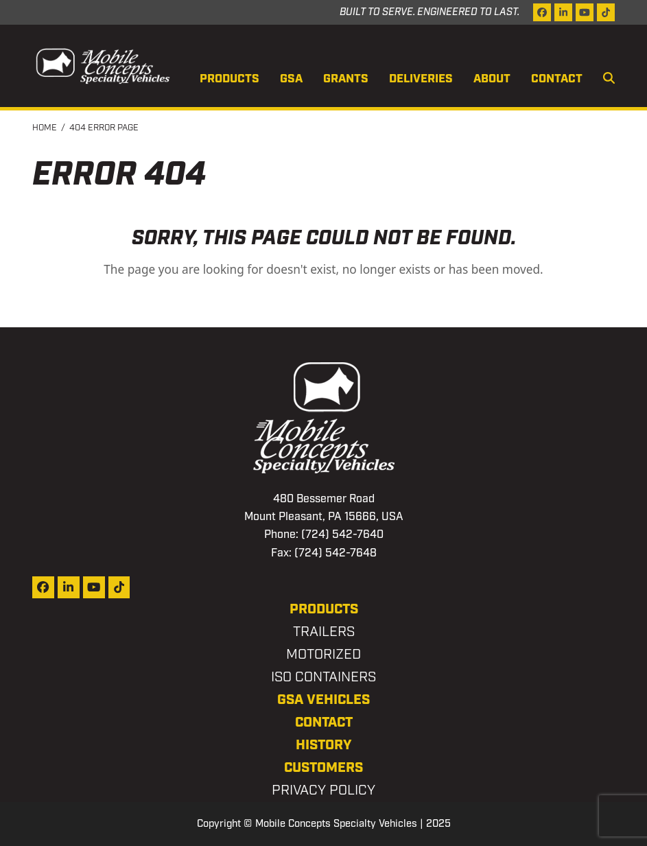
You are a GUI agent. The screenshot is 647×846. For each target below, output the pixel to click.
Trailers (324, 632)
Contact (324, 722)
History (324, 745)
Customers (323, 768)
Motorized (323, 654)
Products (324, 609)
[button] (609, 79)
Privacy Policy (323, 790)
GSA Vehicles (323, 700)
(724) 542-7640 (342, 535)
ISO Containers (323, 677)
